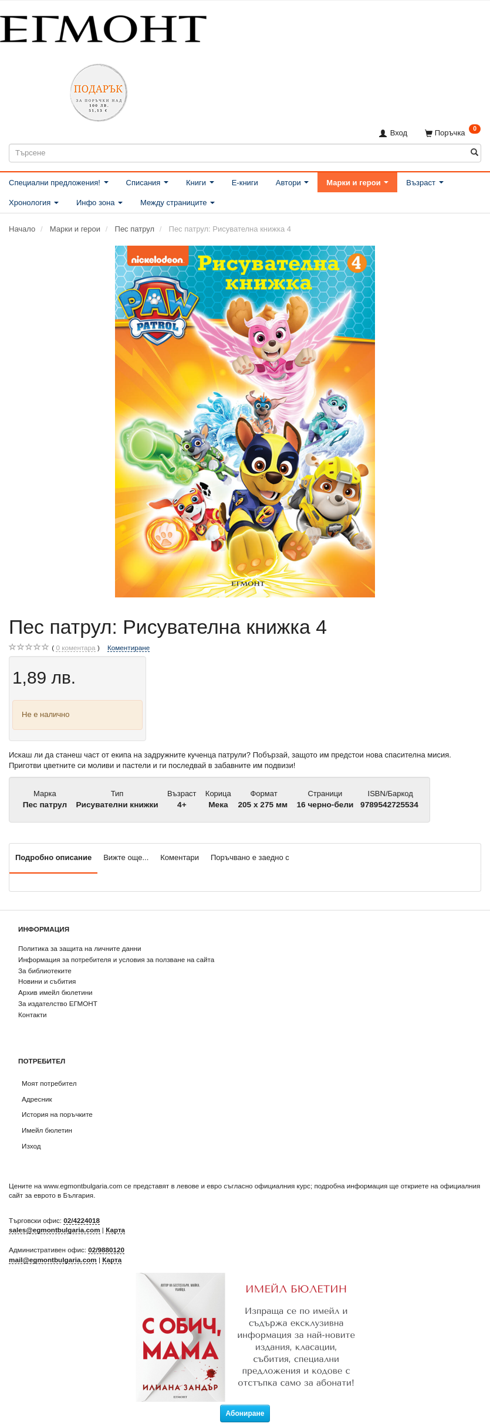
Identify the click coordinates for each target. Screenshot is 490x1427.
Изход (31, 1146)
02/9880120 (106, 1249)
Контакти (32, 1014)
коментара (75, 648)
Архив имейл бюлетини (55, 992)
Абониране (245, 1413)
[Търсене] (474, 152)
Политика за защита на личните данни (79, 948)
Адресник (37, 1099)
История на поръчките (57, 1114)
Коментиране (128, 647)
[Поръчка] (452, 133)
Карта (115, 1230)
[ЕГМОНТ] (103, 26)
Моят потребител (49, 1083)
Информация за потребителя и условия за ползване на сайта (116, 959)
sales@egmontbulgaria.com (54, 1230)
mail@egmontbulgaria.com (53, 1259)
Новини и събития (47, 981)
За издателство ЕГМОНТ (57, 1003)
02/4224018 (81, 1220)
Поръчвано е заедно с (250, 857)
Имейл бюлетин (47, 1130)
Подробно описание (53, 857)
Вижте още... (125, 857)
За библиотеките (45, 970)
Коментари (179, 857)
